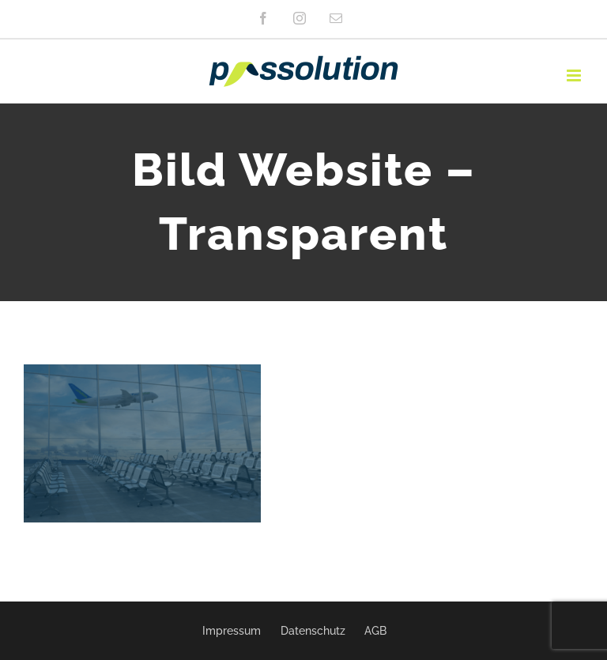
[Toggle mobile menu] (575, 75)
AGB (375, 630)
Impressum (231, 630)
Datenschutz (313, 630)
